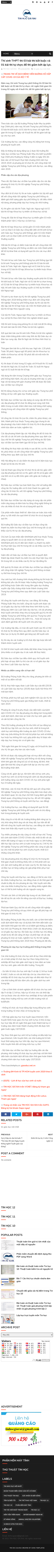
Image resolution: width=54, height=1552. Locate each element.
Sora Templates (37, 1548)
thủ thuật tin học (11, 1496)
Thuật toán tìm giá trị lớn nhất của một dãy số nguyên (33, 1243)
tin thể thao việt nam (28, 1500)
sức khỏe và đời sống (31, 1496)
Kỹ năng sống (9, 1519)
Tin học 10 (8, 1505)
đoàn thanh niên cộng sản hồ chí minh (20, 1491)
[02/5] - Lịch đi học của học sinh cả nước (22, 1080)
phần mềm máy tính (23, 1505)
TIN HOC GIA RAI (16, 1548)
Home (6, 53)
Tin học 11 (44, 1500)
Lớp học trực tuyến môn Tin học (32, 1315)
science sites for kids (13, 1524)
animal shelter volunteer (29, 1519)
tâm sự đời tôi (9, 1500)
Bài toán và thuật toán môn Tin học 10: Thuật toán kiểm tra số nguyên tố (35, 1267)
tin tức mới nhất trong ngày (16, 1510)
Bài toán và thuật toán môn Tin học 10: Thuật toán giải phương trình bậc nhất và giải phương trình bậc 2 (34, 1306)
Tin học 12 (35, 1510)
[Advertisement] (27, 34)
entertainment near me (33, 1515)
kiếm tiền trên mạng (12, 1515)
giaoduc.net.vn (28, 1065)
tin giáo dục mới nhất (42, 69)
